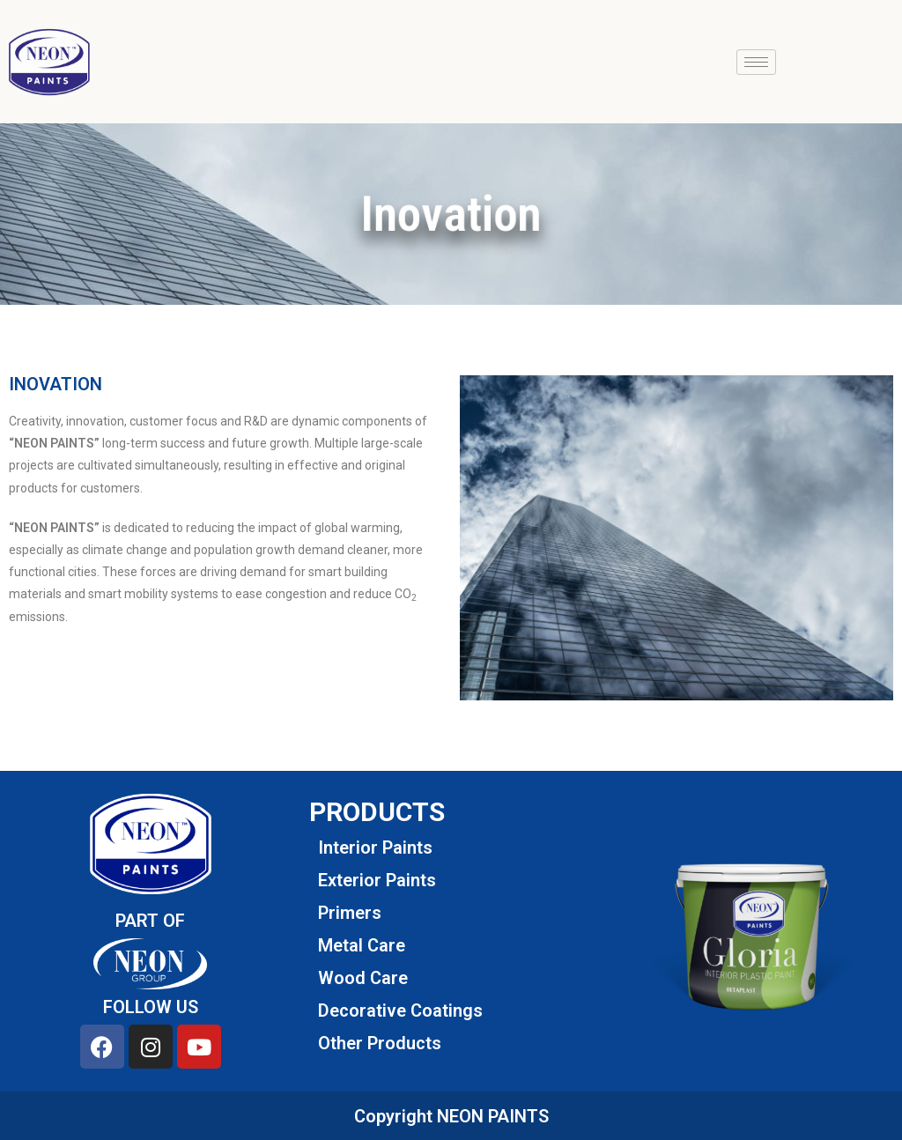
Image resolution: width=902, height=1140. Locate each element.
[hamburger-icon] (756, 62)
